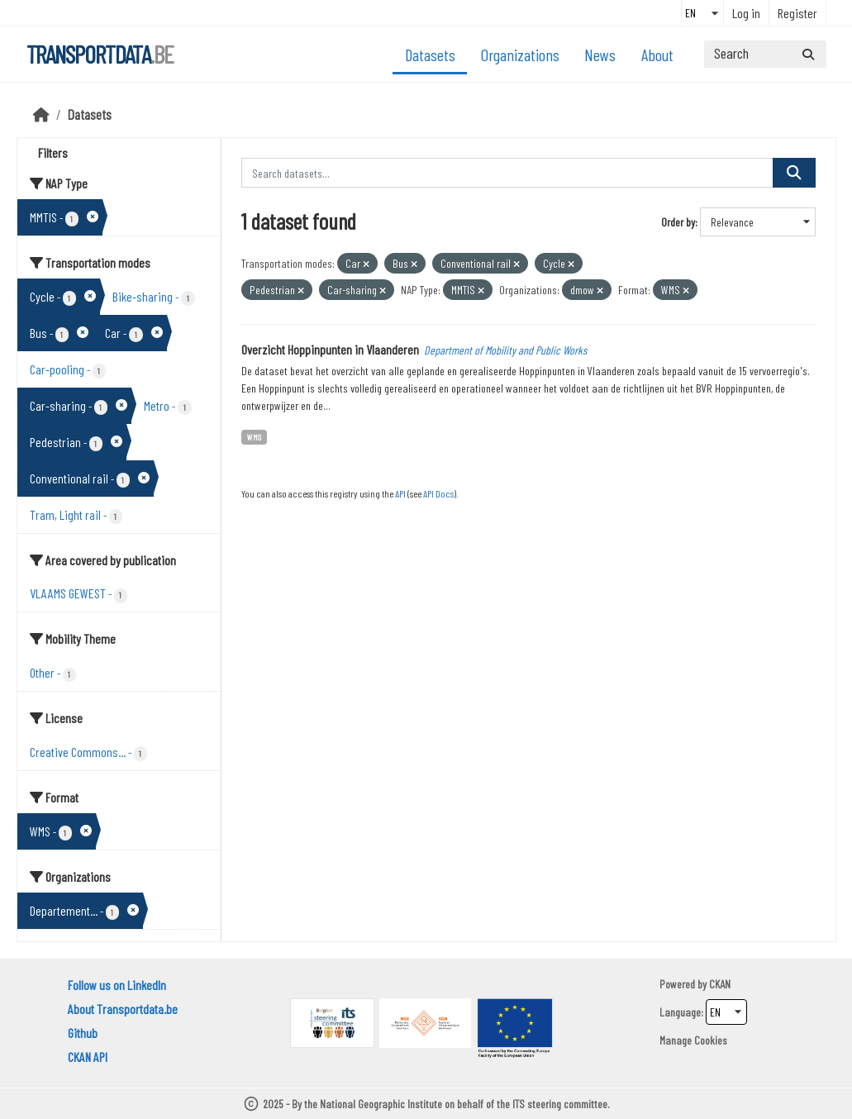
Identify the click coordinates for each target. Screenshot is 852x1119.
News (600, 54)
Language (680, 1012)
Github (83, 1032)
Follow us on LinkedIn (117, 985)
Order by (678, 222)
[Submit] (808, 54)
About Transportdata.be (123, 1009)
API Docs (438, 493)
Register (797, 13)
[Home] (41, 114)
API (400, 493)
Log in (746, 13)
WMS (254, 436)
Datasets (430, 54)
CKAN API (87, 1056)
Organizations (520, 54)
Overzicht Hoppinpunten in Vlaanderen (330, 349)
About (657, 54)
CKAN (720, 984)
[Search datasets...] (765, 54)
